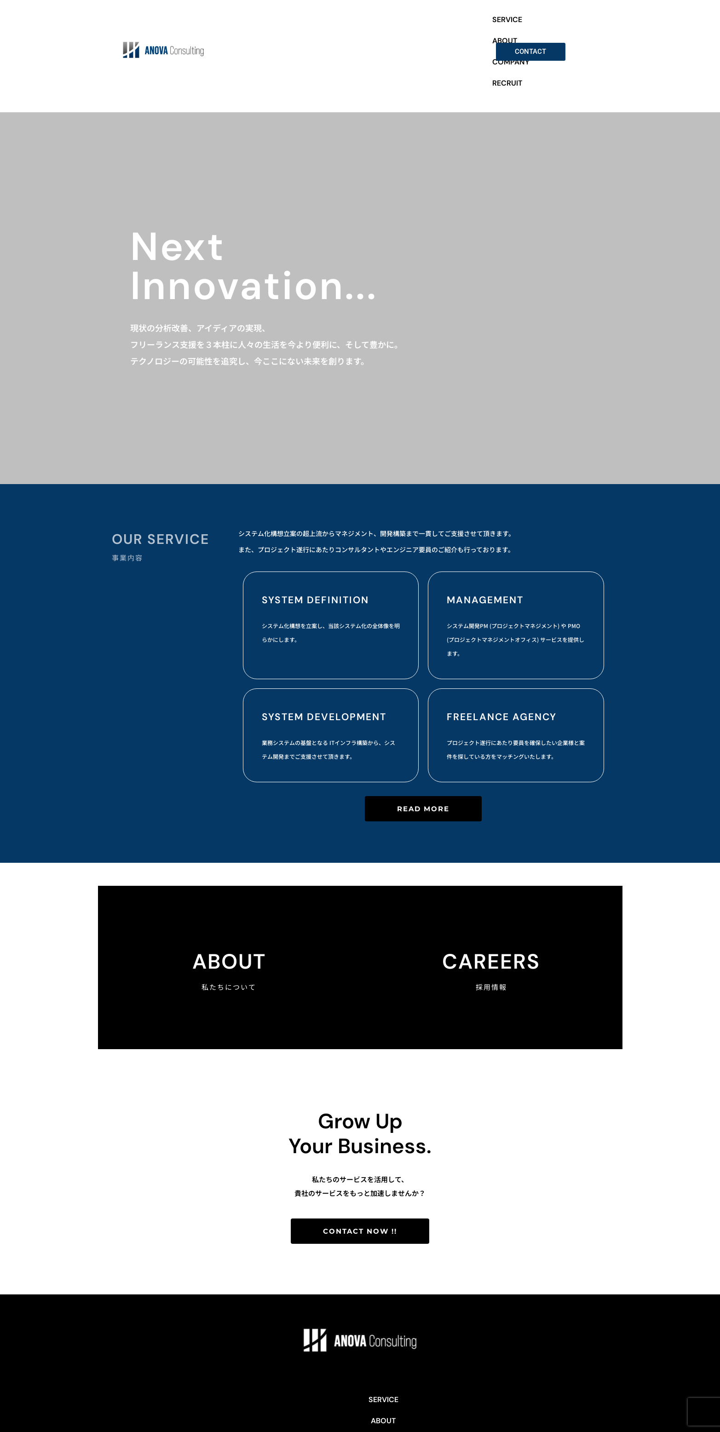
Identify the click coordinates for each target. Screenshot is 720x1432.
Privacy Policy (360, 1392)
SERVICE (341, 36)
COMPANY (421, 36)
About (229, 932)
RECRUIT (466, 36)
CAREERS (491, 932)
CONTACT (439, 1370)
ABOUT (379, 36)
